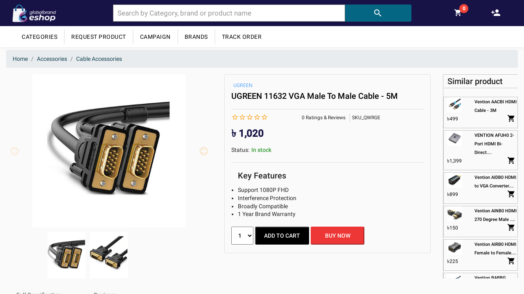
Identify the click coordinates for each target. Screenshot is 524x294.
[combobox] (229, 13)
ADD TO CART (282, 235)
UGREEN (243, 85)
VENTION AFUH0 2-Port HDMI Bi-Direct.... (494, 144)
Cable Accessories (99, 59)
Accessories (52, 59)
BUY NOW (337, 235)
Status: (240, 150)
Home (20, 59)
